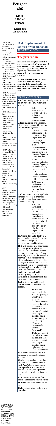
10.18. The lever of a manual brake (9, 155)
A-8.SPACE (5, 423)
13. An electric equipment (7, 210)
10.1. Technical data (10, 74)
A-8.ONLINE (6, 409)
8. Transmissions (9, 68)
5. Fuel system (8, 61)
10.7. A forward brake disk (8, 104)
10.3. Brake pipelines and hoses (8, 83)
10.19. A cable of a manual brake (9, 159)
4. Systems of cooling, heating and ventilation (9, 57)
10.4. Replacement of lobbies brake (9, 89)
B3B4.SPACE (6, 421)
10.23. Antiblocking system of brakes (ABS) (9, 186)
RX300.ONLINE (8, 414)
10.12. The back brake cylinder (8, 126)
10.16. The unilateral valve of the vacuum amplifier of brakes (9, 144)
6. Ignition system (9, 63)
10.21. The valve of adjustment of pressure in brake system (9, 174)
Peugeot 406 (6, 42)
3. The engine (7, 53)
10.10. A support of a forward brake (9, 117)
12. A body (7, 207)
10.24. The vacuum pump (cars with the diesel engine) (9, 192)
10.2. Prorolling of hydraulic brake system (9, 78)
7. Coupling (7, 65)
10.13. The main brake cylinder (8, 130)
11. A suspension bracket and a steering (9, 204)
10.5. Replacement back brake (9, 94)
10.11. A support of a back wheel (9, 121)
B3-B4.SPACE (7, 418)
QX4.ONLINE (7, 405)
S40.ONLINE (6, 407)
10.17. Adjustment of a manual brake (8, 151)
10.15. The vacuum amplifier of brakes (9, 138)
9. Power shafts (8, 70)
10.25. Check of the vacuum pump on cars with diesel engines (9, 198)
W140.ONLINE (7, 416)
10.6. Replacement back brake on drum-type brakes (9, 99)
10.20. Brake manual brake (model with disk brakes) (8, 166)
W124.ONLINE (7, 412)
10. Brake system (9, 72)
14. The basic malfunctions (7, 214)
